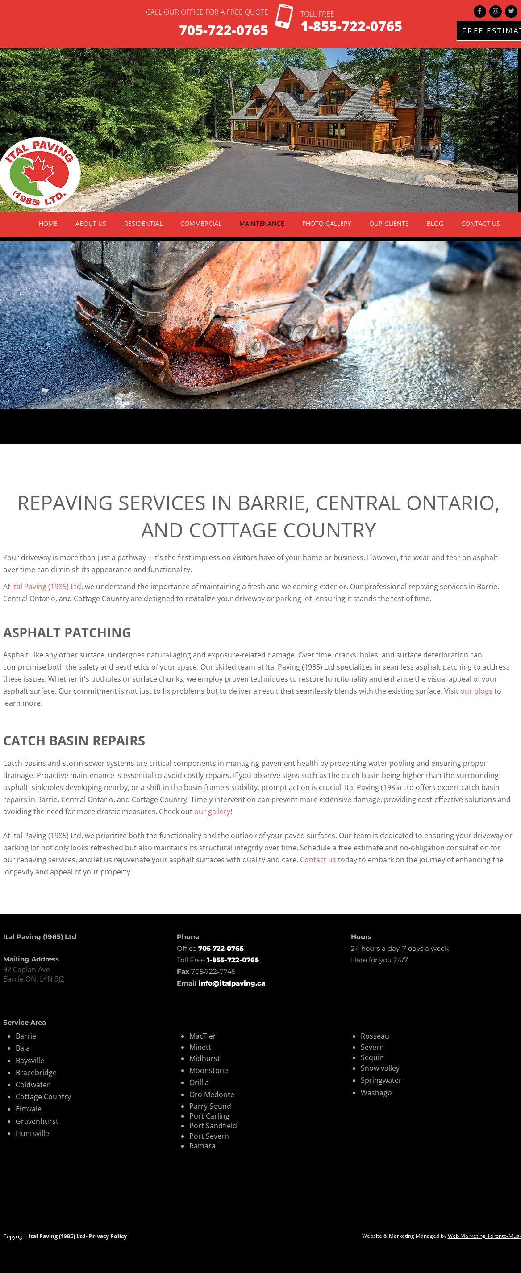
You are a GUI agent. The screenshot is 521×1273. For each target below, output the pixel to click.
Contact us (318, 860)
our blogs (476, 691)
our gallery (212, 811)
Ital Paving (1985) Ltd (46, 586)
